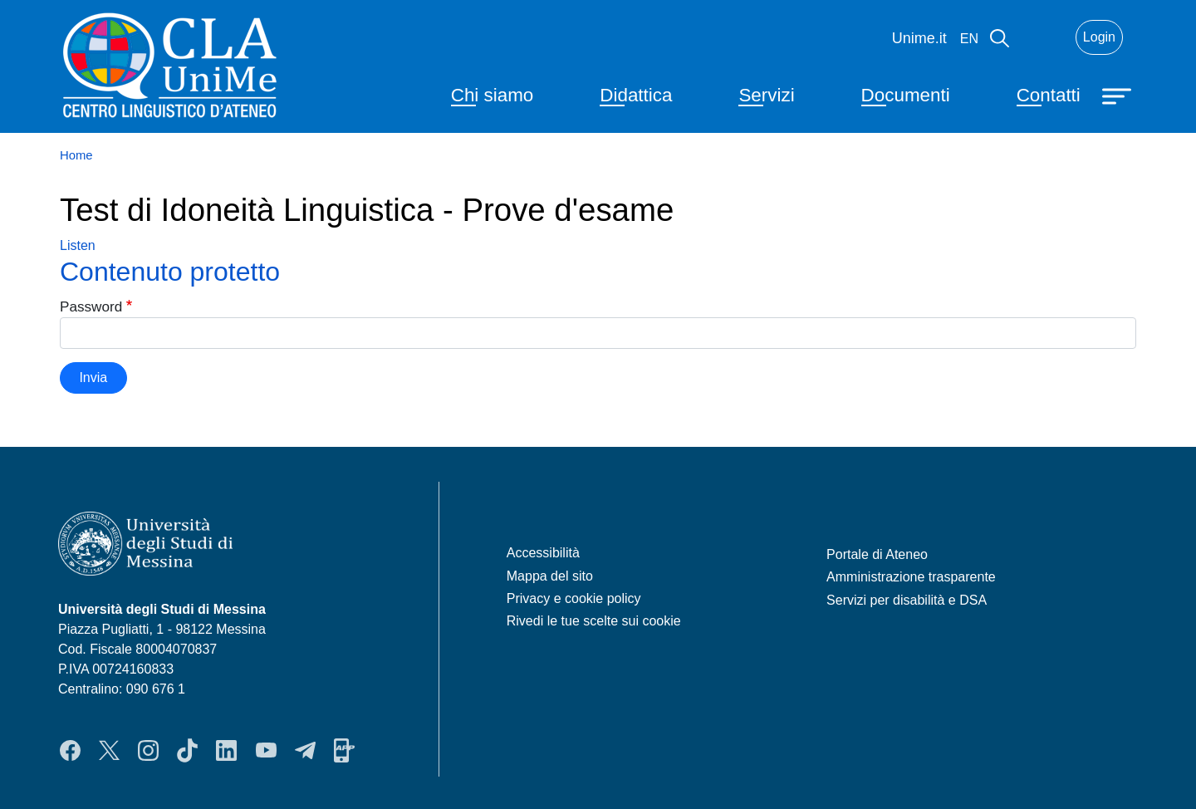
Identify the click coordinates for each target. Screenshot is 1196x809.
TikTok (187, 750)
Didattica (636, 95)
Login (1099, 37)
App (344, 750)
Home (76, 155)
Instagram (148, 750)
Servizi (766, 95)
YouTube (266, 750)
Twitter (109, 750)
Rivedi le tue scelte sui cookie (594, 621)
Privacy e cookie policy (574, 598)
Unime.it (919, 38)
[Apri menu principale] (1118, 94)
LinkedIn (226, 750)
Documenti (905, 95)
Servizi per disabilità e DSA (906, 600)
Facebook (70, 750)
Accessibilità (543, 553)
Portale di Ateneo (877, 554)
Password (91, 306)
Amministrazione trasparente (911, 577)
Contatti (1049, 95)
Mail (1042, 37)
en (969, 39)
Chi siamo (492, 95)
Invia (93, 377)
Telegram (305, 750)
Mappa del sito (550, 576)
